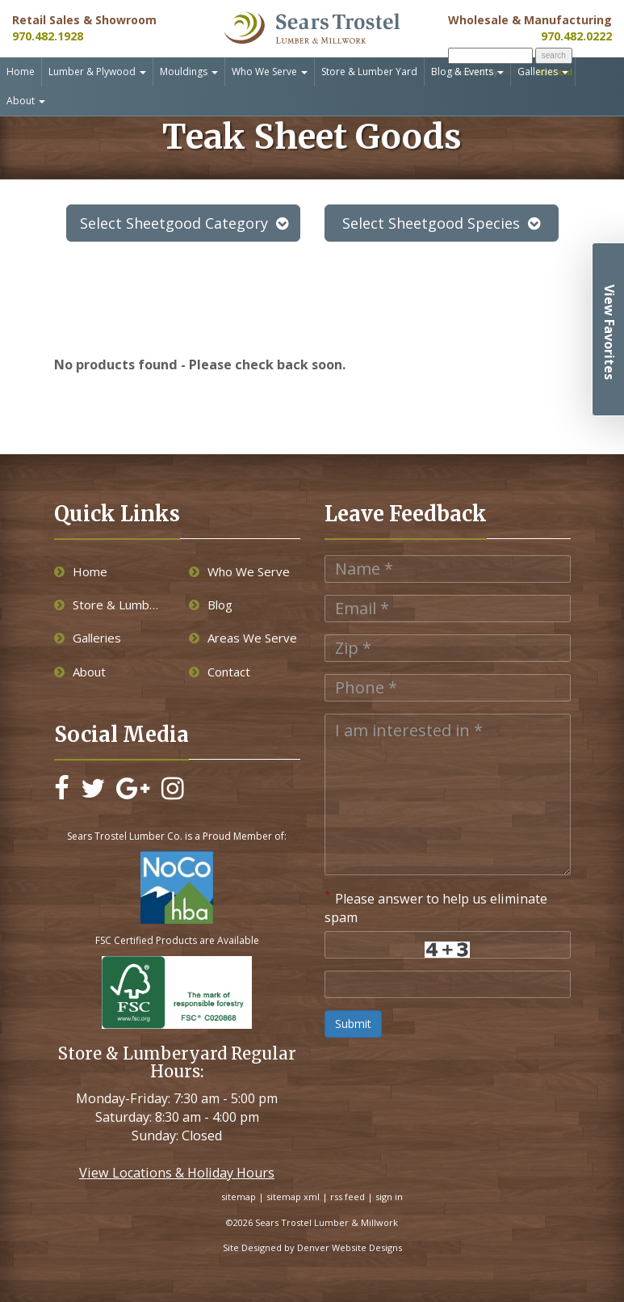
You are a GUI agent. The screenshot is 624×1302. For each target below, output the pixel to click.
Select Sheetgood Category (184, 223)
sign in (389, 1196)
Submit (353, 1023)
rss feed (347, 1196)
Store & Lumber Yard (369, 71)
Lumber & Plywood (97, 71)
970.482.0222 (576, 36)
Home (20, 71)
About (25, 100)
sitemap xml (293, 1196)
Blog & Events (467, 71)
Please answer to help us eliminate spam (436, 907)
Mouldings (189, 71)
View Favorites (609, 332)
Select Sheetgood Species (441, 223)
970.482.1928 (47, 36)
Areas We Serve (243, 638)
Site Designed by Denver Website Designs (312, 1247)
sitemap (238, 1196)
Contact (219, 672)
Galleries (542, 71)
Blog (210, 604)
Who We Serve (270, 71)
